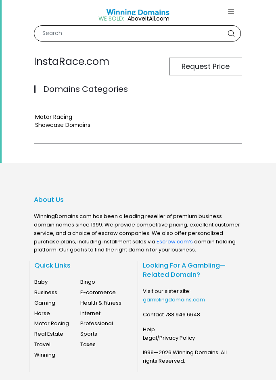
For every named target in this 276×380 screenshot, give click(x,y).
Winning (44, 355)
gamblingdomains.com (174, 299)
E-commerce (98, 292)
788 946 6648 (182, 314)
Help (149, 329)
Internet (90, 313)
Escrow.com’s (175, 241)
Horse (42, 313)
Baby (41, 282)
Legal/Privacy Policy (169, 338)
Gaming (44, 303)
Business (45, 292)
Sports (88, 334)
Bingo (87, 282)
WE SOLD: (111, 19)
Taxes (88, 344)
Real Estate (48, 334)
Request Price (206, 66)
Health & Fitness (100, 303)
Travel (42, 344)
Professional (96, 323)
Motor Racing (51, 323)
